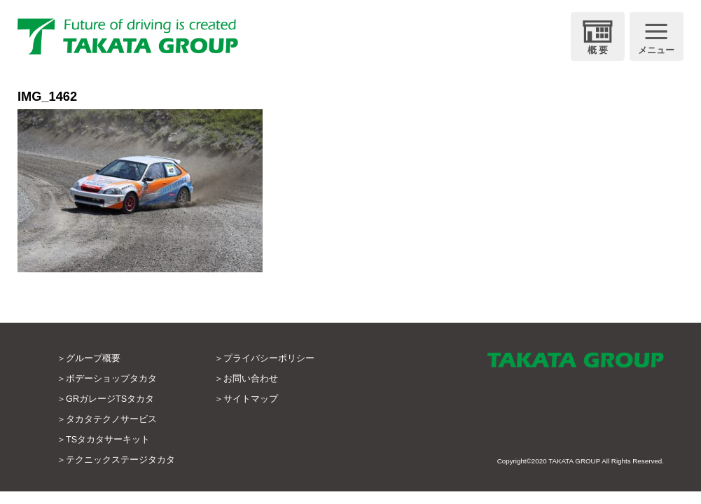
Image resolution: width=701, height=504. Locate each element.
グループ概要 (93, 358)
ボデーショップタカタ (111, 379)
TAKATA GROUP (574, 461)
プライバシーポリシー (268, 358)
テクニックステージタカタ (120, 460)
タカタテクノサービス (111, 419)
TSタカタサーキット (108, 439)
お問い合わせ (250, 379)
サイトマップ (250, 399)
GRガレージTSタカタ (110, 399)
